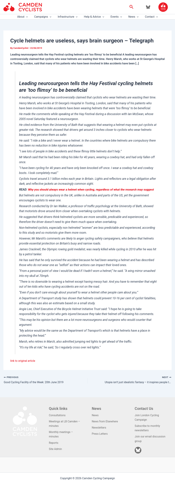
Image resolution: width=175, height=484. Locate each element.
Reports (53, 442)
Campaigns (44, 16)
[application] (29, 16)
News (131, 16)
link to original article (23, 360)
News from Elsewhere (105, 421)
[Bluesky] (148, 7)
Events (115, 16)
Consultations (57, 415)
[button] (131, 7)
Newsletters (99, 427)
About (25, 16)
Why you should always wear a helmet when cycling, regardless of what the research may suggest (92, 189)
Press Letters (100, 433)
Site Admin (55, 449)
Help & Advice (94, 16)
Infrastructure (68, 16)
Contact (148, 16)
